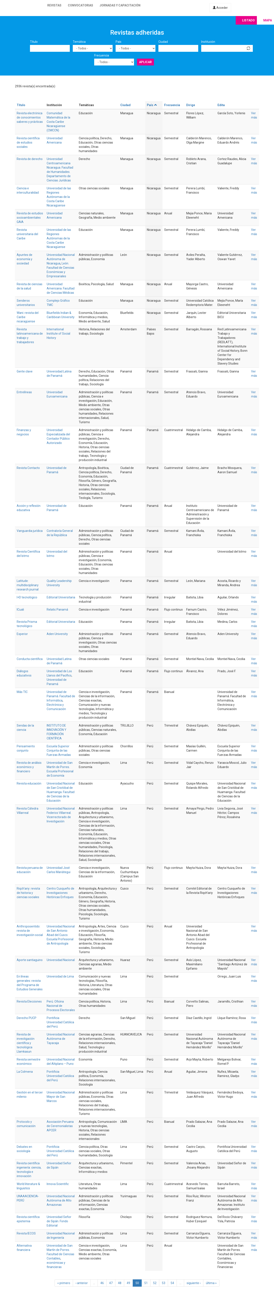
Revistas (54, 5)
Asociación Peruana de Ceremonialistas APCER (60, 1126)
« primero (63, 1283)
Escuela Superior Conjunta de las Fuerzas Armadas (59, 751)
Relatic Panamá (57, 609)
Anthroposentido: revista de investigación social (30, 931)
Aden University (57, 634)
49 (128, 1283)
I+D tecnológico (27, 597)
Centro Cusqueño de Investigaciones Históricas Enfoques (60, 893)
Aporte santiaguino (30, 960)
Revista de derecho (30, 159)
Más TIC (22, 692)
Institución (208, 41)
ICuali (20, 609)
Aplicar (145, 62)
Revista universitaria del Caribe (27, 234)
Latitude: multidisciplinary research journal (28, 585)
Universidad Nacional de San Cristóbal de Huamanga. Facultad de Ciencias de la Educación (61, 792)
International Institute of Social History (58, 334)
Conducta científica (30, 659)
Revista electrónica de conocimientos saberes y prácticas (30, 117)
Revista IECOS (26, 1233)
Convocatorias (80, 5)
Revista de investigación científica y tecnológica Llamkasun (25, 1043)
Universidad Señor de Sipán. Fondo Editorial (59, 1221)
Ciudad (163, 41)
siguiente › (194, 1283)
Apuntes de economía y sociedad (24, 259)
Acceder (220, 7)
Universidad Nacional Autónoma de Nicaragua (61, 259)
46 (102, 1283)
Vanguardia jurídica (30, 531)
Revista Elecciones (29, 1001)
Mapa (267, 20)
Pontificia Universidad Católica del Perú (60, 1022)
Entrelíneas (24, 392)
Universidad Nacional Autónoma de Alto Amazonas (61, 1200)
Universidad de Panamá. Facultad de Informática (61, 696)
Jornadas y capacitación (120, 5)
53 (163, 1283)
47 (111, 1283)
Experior (22, 634)
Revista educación (29, 783)
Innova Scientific (58, 1184)
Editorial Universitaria (61, 597)
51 (146, 1283)
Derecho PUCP (26, 1018)
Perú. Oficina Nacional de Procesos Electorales (61, 1006)
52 (154, 1283)
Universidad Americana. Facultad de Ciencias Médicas (60, 288)
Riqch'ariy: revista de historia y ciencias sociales (28, 893)
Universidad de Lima (60, 976)
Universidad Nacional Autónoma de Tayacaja (61, 1039)
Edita (221, 105)
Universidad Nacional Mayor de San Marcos (61, 1097)
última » (211, 1283)
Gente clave (25, 371)
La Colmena (25, 1071)
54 (172, 1283)
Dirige (190, 105)
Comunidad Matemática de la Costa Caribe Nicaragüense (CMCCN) (58, 121)
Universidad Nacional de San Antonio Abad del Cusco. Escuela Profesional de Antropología (61, 935)
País (118, 41)
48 (119, 1283)
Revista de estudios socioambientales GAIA (30, 218)
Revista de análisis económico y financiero (29, 767)
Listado (248, 20)
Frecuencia (101, 55)
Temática (79, 41)
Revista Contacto (28, 468)
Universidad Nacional (61, 960)
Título (34, 41)
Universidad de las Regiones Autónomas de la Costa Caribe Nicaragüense (59, 197)
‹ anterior (82, 1283)
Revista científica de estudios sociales (28, 142)
